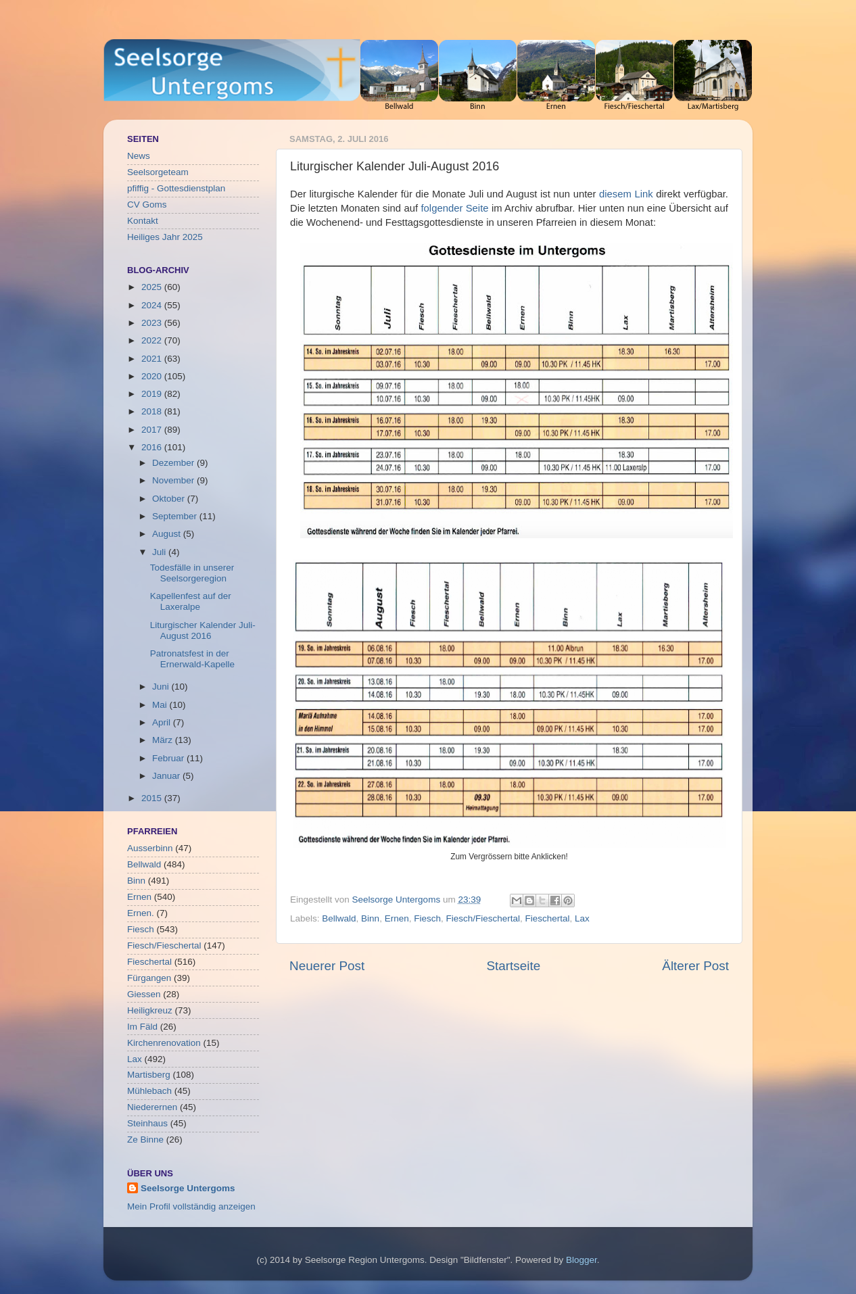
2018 (152, 411)
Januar (167, 776)
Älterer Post (695, 966)
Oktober (169, 499)
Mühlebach (149, 1091)
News (138, 156)
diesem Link (626, 194)
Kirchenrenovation (164, 1043)
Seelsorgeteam (158, 172)
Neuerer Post (326, 966)
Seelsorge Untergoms (188, 1188)
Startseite (513, 966)
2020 (152, 376)
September (175, 516)
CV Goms (147, 204)
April (162, 722)
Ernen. (140, 913)
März (163, 740)
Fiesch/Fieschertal (483, 918)
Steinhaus (147, 1123)
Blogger (581, 1260)
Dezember (174, 463)
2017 (152, 430)
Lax (582, 918)
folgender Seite (454, 208)
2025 (152, 287)
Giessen (144, 994)
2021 (152, 359)
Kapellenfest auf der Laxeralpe (190, 601)
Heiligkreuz (149, 1010)
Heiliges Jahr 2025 (165, 237)
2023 (152, 323)
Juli (160, 552)
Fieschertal (547, 918)
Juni (162, 686)
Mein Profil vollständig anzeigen (191, 1206)
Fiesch (427, 918)
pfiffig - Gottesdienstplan (176, 188)
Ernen (397, 918)
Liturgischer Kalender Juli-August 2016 (203, 630)
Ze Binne (145, 1139)
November (174, 480)
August (167, 534)
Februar (169, 758)
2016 (152, 447)
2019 (152, 394)
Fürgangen (149, 978)
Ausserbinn (150, 848)
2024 (152, 305)
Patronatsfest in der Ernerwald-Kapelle (192, 658)
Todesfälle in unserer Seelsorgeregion (192, 572)
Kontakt (142, 221)
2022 (152, 340)
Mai (161, 705)
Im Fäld (142, 1027)
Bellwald (339, 918)
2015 (152, 798)
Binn (370, 918)
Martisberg (148, 1075)
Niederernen (152, 1107)
